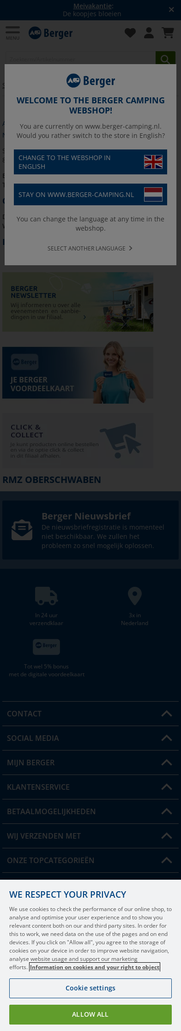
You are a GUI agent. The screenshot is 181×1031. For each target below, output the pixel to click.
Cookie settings (90, 987)
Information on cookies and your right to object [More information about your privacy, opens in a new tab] (94, 967)
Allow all (90, 1014)
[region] (90, 955)
